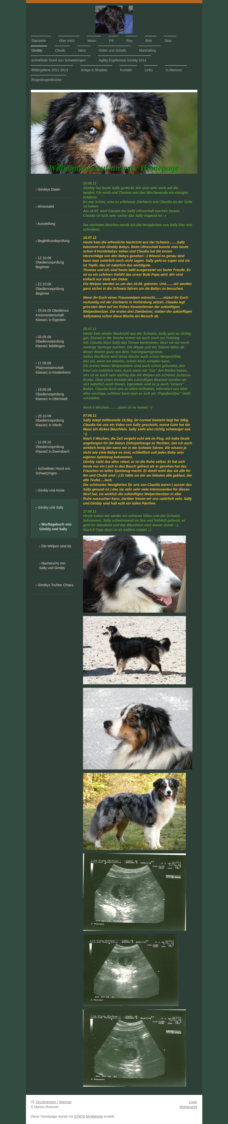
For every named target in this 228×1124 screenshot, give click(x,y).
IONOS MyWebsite (88, 1116)
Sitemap (65, 1102)
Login (193, 1102)
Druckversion (44, 1102)
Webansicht (188, 1107)
